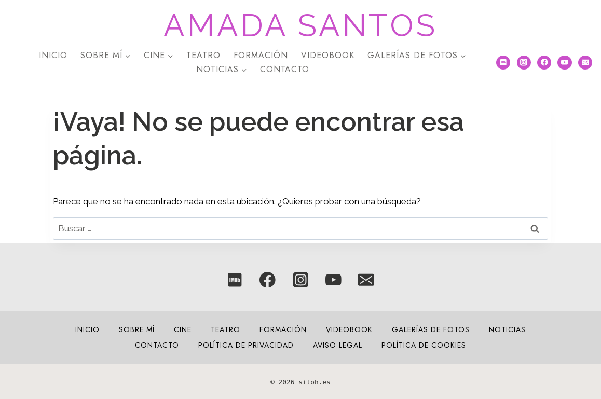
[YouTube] (564, 63)
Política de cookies (423, 345)
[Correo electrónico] (585, 63)
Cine (183, 329)
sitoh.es (314, 382)
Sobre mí (137, 329)
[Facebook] (544, 63)
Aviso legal (337, 345)
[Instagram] (524, 63)
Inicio (53, 55)
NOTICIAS (507, 329)
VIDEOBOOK (327, 55)
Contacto (284, 69)
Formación (261, 55)
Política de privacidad (246, 345)
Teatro (203, 55)
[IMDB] (503, 63)
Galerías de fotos (431, 329)
